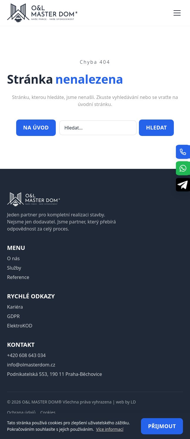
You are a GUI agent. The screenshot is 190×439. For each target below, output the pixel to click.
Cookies (47, 412)
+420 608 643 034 (26, 355)
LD (133, 402)
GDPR (13, 316)
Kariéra (15, 307)
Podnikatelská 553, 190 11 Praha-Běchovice (54, 374)
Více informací (109, 429)
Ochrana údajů (21, 412)
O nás (13, 258)
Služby (14, 268)
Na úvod (36, 127)
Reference (18, 277)
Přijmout (162, 426)
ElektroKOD (19, 325)
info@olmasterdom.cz (31, 364)
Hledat (156, 127)
